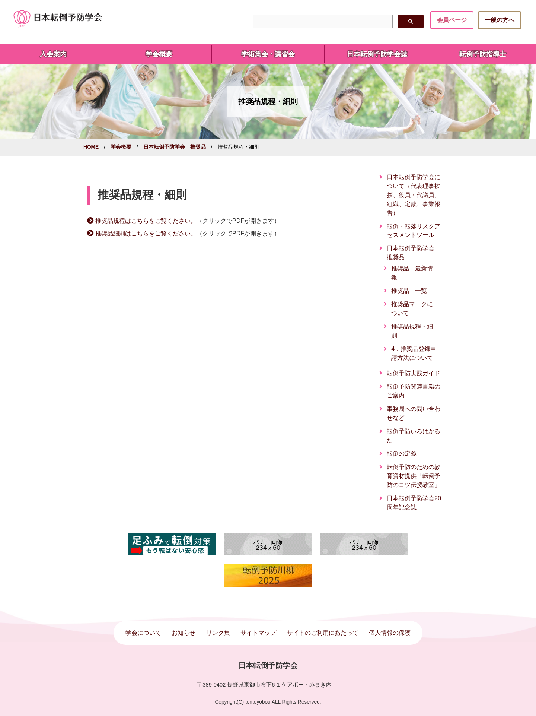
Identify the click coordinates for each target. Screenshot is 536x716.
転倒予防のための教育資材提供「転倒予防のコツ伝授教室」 (413, 476)
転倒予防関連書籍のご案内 (413, 391)
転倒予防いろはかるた (413, 435)
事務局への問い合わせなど (413, 413)
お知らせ (183, 633)
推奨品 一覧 (409, 291)
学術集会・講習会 (268, 54)
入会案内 (53, 54)
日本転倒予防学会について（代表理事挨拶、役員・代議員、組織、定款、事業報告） (413, 195)
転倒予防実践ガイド (413, 373)
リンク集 (218, 633)
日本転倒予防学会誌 (377, 54)
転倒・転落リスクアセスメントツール (413, 230)
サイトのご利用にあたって (322, 633)
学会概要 (159, 54)
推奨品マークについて (412, 308)
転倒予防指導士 (482, 54)
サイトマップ (258, 633)
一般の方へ (499, 20)
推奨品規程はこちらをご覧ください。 (146, 221)
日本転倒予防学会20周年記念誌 (414, 502)
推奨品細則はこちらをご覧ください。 (146, 233)
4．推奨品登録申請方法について (413, 353)
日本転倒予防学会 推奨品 (174, 147)
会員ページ (452, 20)
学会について (143, 633)
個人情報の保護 (390, 633)
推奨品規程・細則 (412, 331)
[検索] (322, 21)
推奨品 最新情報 (412, 273)
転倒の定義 (402, 453)
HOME (91, 147)
